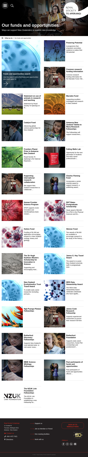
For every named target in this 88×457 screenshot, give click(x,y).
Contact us (10, 433)
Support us (38, 423)
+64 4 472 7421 (11, 436)
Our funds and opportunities (23, 38)
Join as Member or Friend (43, 429)
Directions (9, 439)
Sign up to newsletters (73, 426)
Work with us (39, 439)
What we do (9, 38)
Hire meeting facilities (42, 434)
